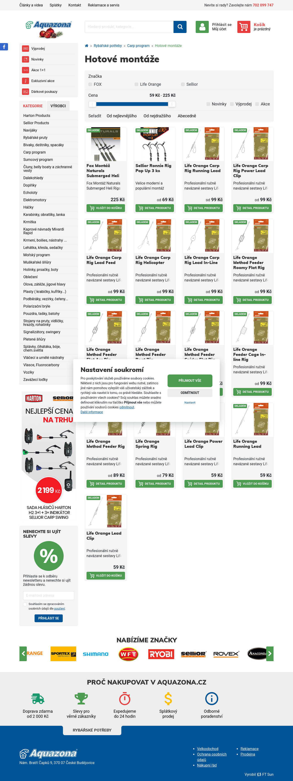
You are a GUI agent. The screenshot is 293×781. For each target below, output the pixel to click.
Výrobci (58, 106)
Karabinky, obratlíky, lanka (44, 214)
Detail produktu (154, 208)
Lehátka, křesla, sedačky (43, 247)
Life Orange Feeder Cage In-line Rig (249, 355)
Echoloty (30, 192)
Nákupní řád (207, 765)
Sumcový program (38, 159)
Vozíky (28, 372)
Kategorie (33, 106)
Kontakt (74, 5)
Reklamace (250, 749)
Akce (265, 104)
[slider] (92, 104)
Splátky (56, 5)
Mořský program (36, 255)
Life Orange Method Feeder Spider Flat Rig (199, 355)
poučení (59, 608)
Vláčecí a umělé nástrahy (43, 357)
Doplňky (29, 185)
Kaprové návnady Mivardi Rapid (43, 231)
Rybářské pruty (35, 137)
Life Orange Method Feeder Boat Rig (151, 355)
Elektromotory (34, 200)
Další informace (92, 412)
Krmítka (29, 222)
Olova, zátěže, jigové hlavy (44, 284)
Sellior (192, 84)
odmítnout (126, 407)
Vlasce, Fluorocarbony (41, 365)
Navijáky (30, 130)
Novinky (32, 59)
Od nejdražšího (157, 115)
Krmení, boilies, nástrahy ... (45, 240)
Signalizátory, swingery (41, 332)
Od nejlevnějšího (122, 115)
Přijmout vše (190, 380)
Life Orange (150, 84)
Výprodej (33, 48)
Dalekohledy (33, 178)
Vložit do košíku (106, 208)
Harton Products (36, 115)
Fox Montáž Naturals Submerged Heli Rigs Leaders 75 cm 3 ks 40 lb (103, 176)
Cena (93, 95)
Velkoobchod (207, 749)
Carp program (34, 152)
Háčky (28, 207)
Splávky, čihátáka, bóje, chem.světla (41, 348)
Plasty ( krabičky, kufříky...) (44, 291)
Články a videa (31, 5)
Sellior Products (36, 123)
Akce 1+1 (34, 70)
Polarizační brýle (36, 306)
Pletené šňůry (34, 339)
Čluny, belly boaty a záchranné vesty (47, 169)
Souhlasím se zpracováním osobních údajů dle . (47, 606)
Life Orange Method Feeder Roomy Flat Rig (249, 263)
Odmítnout (190, 393)
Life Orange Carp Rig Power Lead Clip (250, 171)
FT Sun (265, 774)
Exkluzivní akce (38, 81)
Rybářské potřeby (108, 46)
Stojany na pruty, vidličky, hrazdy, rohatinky (43, 323)
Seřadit (94, 115)
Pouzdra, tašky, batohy (41, 313)
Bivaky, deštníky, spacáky (43, 145)
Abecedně (187, 115)
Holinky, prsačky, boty (40, 269)
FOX (97, 84)
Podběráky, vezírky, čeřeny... (45, 299)
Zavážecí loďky (35, 379)
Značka (95, 76)
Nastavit (189, 402)
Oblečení (30, 277)
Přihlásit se (48, 618)
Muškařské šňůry (37, 262)
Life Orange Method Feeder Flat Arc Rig (102, 355)
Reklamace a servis (103, 5)
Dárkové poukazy (39, 91)
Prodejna (248, 754)
